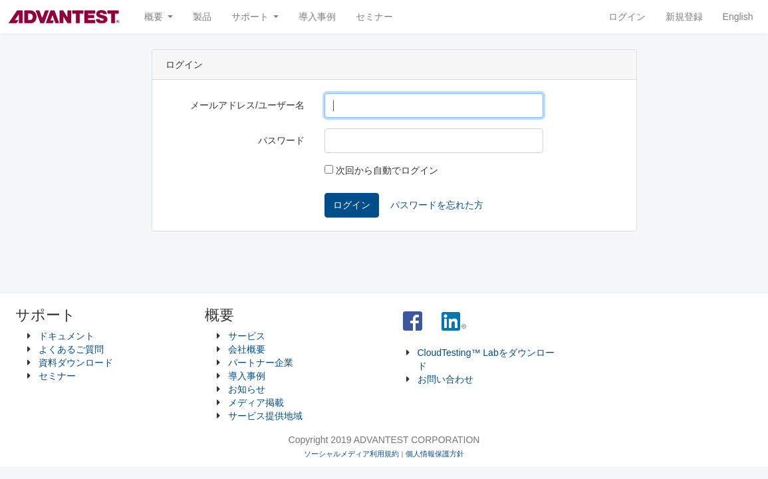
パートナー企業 (260, 362)
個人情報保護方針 (435, 454)
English (738, 16)
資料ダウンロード (76, 362)
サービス (246, 336)
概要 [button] (155, 16)
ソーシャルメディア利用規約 (351, 454)
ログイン (627, 16)
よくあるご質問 (71, 349)
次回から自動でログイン (381, 170)
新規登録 (684, 16)
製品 (202, 16)
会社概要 (246, 349)
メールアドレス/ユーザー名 (247, 105)
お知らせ (246, 389)
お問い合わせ (445, 379)
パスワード (281, 140)
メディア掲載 (256, 402)
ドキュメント (66, 336)
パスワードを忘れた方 (436, 205)
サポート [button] (251, 16)
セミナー (374, 16)
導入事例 (317, 16)
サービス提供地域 (265, 415)
